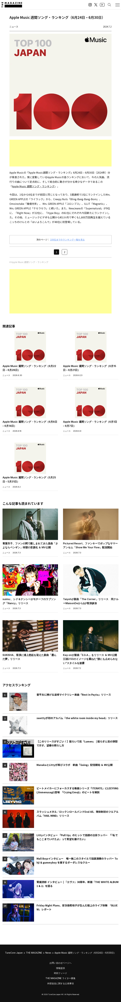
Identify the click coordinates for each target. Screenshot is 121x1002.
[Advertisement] (60, 153)
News (48, 952)
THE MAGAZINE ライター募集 (60, 978)
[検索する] (109, 5)
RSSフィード (60, 973)
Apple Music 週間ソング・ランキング (33, 186)
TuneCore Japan (14, 952)
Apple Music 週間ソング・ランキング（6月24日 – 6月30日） (85, 952)
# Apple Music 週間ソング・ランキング (28, 262)
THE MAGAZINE (34, 952)
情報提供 (60, 968)
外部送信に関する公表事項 (60, 983)
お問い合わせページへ (60, 962)
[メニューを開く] (117, 4)
